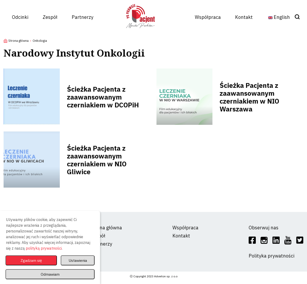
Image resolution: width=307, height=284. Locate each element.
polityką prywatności (44, 246)
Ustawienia (77, 259)
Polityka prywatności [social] (271, 255)
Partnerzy (82, 17)
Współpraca (208, 17)
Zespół (50, 17)
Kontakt (244, 17)
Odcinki (20, 17)
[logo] (140, 30)
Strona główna (18, 41)
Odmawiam (50, 274)
